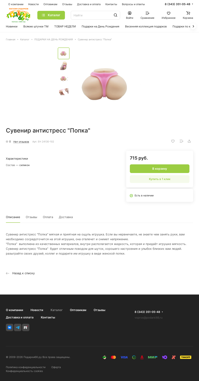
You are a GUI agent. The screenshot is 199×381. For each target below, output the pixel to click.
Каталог (57, 310)
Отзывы (31, 217)
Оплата (48, 217)
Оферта (56, 367)
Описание (13, 217)
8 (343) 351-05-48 (177, 4)
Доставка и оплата (19, 317)
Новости (37, 310)
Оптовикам (78, 310)
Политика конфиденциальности (25, 367)
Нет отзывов (21, 141)
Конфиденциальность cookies (24, 371)
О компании (14, 310)
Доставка (66, 217)
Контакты (48, 317)
